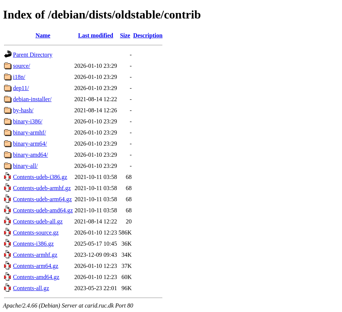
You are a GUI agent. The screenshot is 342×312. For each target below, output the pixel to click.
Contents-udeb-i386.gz (40, 177)
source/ (21, 66)
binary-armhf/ (29, 132)
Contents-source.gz (36, 232)
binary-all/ (25, 166)
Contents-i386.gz (33, 243)
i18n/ (19, 77)
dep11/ (21, 88)
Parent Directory (32, 55)
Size (125, 35)
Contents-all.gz (31, 288)
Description (147, 35)
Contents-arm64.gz (35, 266)
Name (43, 35)
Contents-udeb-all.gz (38, 221)
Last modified (96, 35)
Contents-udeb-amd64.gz (43, 210)
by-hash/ (23, 110)
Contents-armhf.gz (35, 255)
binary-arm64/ (30, 143)
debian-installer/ (32, 99)
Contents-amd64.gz (36, 277)
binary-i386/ (27, 121)
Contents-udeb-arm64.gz (42, 199)
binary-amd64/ (30, 155)
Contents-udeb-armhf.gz (42, 188)
